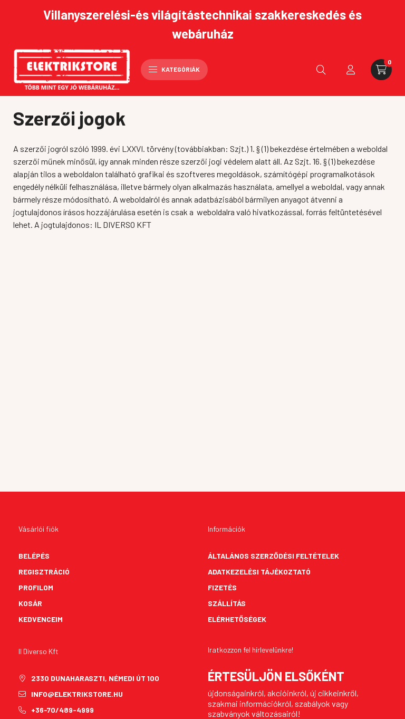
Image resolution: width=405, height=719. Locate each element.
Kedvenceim (40, 619)
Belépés (34, 555)
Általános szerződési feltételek (273, 555)
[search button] (321, 69)
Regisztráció (44, 571)
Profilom (35, 587)
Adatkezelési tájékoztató (259, 571)
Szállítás (227, 603)
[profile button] (350, 69)
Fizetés (222, 587)
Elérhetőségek (237, 619)
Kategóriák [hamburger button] (174, 69)
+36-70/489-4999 (62, 709)
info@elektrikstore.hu (77, 693)
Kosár (30, 603)
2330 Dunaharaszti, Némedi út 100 (95, 678)
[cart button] (381, 69)
